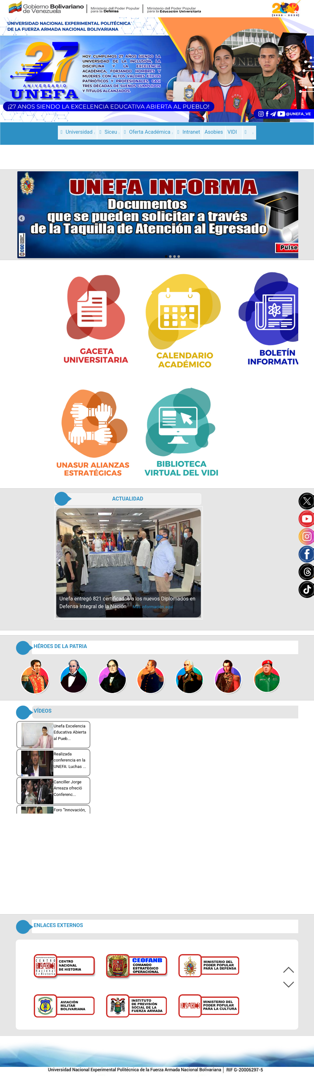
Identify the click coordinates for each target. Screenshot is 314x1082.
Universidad (77, 132)
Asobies (213, 132)
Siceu (109, 132)
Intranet (188, 132)
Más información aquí (152, 606)
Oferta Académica (148, 132)
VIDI (232, 132)
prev (21, 218)
